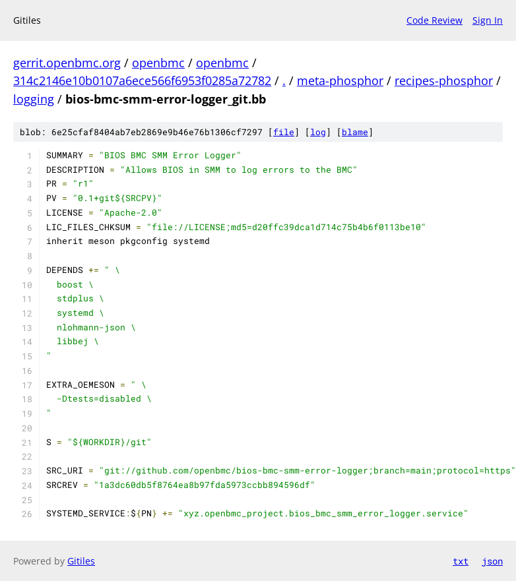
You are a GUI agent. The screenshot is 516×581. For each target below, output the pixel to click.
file (283, 132)
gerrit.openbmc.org (67, 63)
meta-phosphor (340, 80)
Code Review (434, 20)
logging (33, 99)
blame (355, 132)
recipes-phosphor (444, 80)
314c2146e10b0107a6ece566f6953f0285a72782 (142, 80)
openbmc (158, 63)
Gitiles (81, 561)
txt (460, 561)
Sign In (487, 20)
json (492, 561)
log (318, 132)
